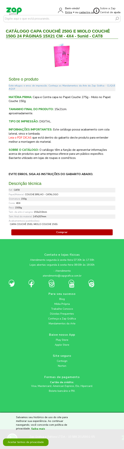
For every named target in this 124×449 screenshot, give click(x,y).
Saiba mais (38, 429)
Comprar (62, 232)
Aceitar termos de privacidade (26, 442)
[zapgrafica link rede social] (62, 267)
